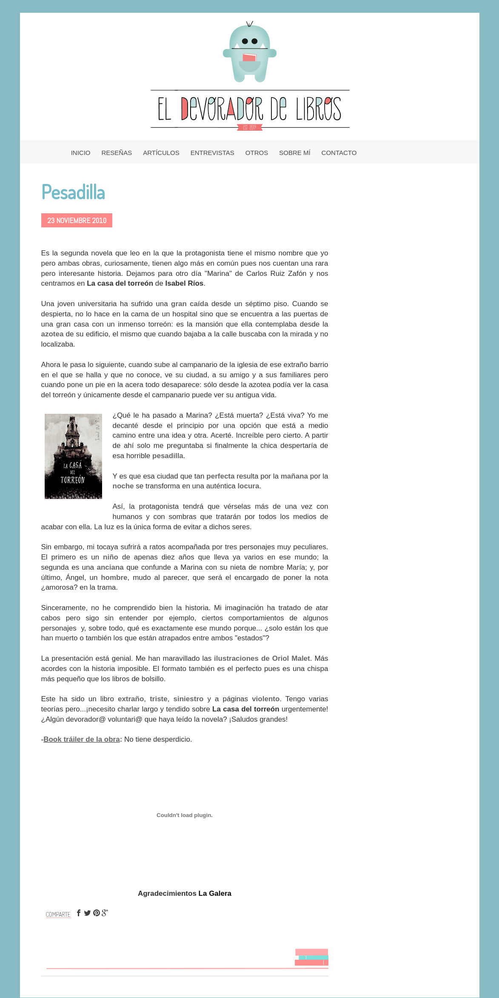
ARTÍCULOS (161, 152)
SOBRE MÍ (294, 152)
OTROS (256, 152)
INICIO (81, 152)
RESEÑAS (117, 152)
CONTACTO (339, 152)
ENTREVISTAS (212, 152)
